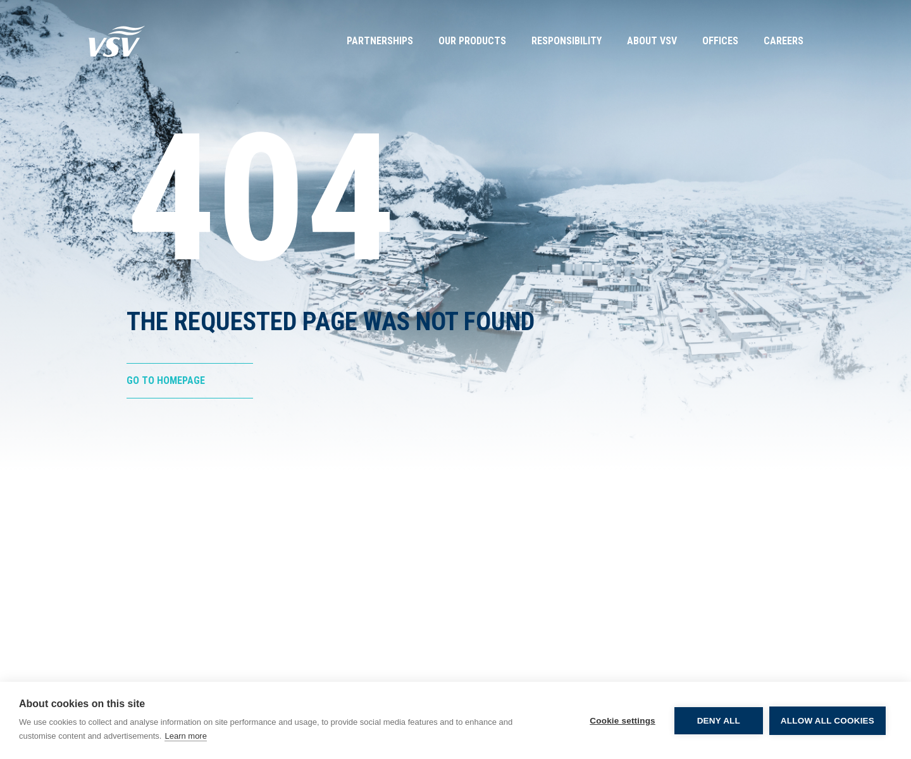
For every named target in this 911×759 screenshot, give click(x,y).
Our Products (472, 41)
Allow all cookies (827, 720)
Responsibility (566, 41)
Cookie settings (622, 720)
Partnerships (380, 41)
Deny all (718, 720)
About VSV (652, 41)
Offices (720, 41)
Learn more (185, 736)
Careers (783, 41)
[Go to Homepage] (117, 41)
